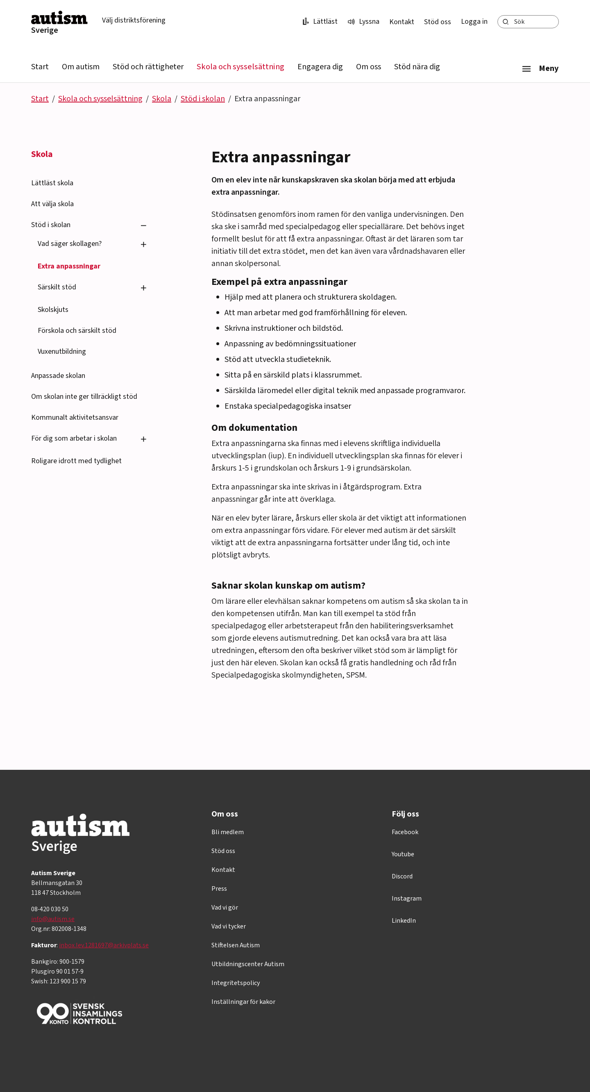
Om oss (368, 67)
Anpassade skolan (58, 376)
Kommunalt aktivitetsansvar (74, 417)
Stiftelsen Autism (235, 945)
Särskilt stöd (57, 287)
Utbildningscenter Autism (247, 964)
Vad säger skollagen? (70, 244)
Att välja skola (52, 204)
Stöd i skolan (203, 99)
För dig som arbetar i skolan (74, 438)
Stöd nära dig (417, 67)
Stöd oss (437, 22)
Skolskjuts (53, 310)
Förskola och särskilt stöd (77, 330)
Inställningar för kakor (243, 1001)
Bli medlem (227, 832)
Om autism (81, 67)
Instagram (407, 898)
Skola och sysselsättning (240, 67)
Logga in (474, 21)
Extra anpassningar (69, 266)
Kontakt (401, 22)
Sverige (44, 30)
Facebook (405, 832)
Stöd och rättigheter (148, 67)
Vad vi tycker (228, 926)
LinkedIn (404, 920)
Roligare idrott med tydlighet (76, 461)
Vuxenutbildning (62, 351)
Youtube (403, 854)
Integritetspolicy (235, 982)
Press (219, 888)
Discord (402, 876)
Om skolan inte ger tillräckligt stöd (84, 396)
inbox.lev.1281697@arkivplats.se (104, 945)
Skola (161, 99)
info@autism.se (53, 919)
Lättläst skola (52, 183)
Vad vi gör (224, 907)
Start (40, 67)
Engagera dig (320, 67)
